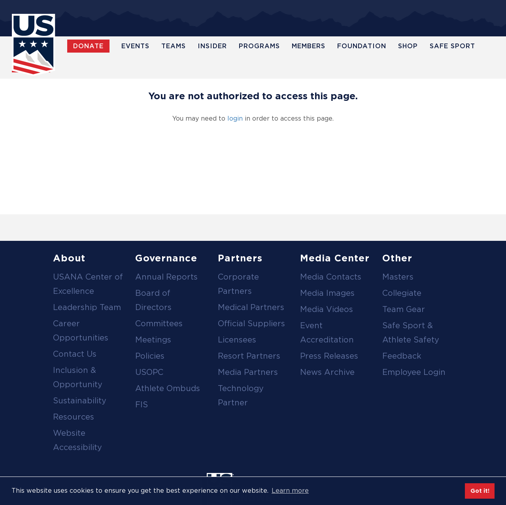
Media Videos (326, 309)
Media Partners (248, 372)
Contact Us (74, 354)
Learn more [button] (290, 490)
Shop (408, 46)
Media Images (327, 293)
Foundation (361, 46)
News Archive (327, 372)
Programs (259, 46)
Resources (73, 417)
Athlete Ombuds (167, 388)
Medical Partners (251, 307)
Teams (173, 46)
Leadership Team (87, 307)
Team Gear (403, 309)
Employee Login (414, 372)
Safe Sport (452, 46)
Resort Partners (249, 356)
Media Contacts (330, 277)
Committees (159, 323)
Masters (397, 277)
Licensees (237, 339)
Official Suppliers (251, 323)
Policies (149, 356)
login (235, 118)
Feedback (401, 356)
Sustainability (79, 400)
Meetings (153, 339)
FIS (141, 404)
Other (397, 258)
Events (135, 46)
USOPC (149, 372)
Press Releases (329, 356)
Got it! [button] (479, 490)
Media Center (335, 258)
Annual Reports (166, 277)
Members (308, 46)
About (69, 258)
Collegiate (401, 293)
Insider (212, 46)
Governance (166, 258)
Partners (240, 258)
